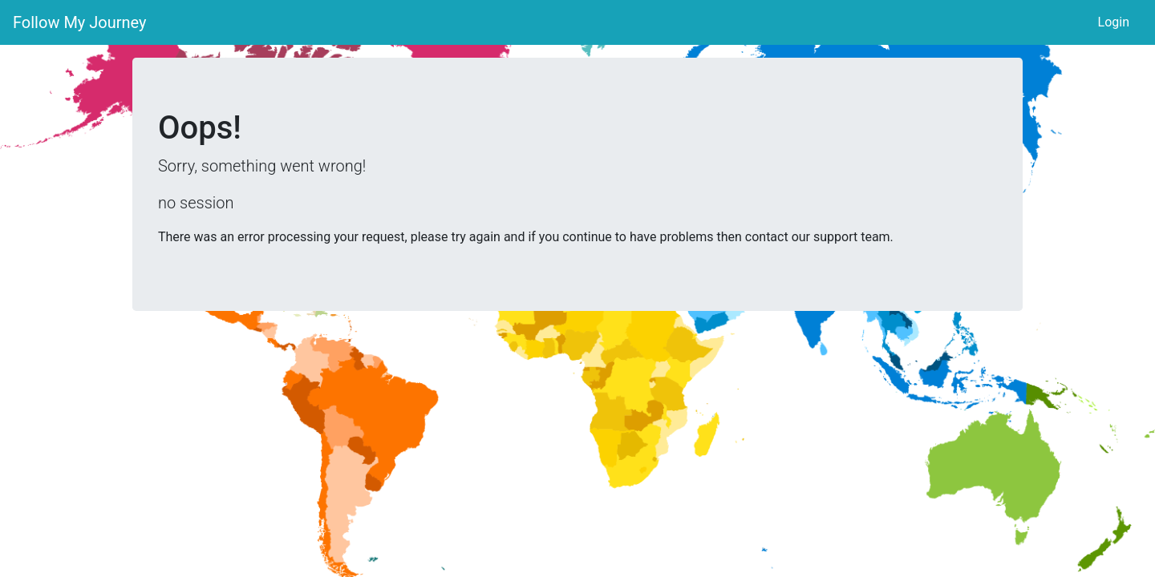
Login (1113, 22)
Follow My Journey (80, 22)
